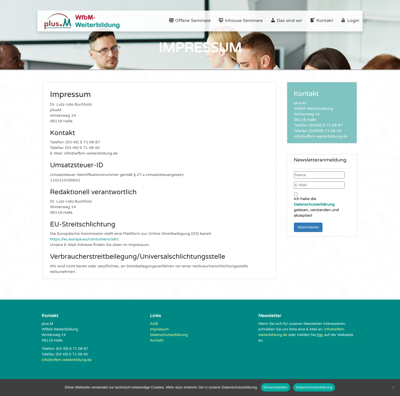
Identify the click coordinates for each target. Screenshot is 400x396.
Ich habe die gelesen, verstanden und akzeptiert (316, 205)
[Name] (319, 175)
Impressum (159, 329)
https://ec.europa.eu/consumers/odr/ (84, 239)
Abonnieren (308, 227)
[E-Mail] (319, 185)
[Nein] (393, 387)
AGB (154, 324)
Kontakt (157, 340)
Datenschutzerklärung (314, 204)
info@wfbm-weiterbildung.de (67, 360)
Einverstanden (276, 387)
